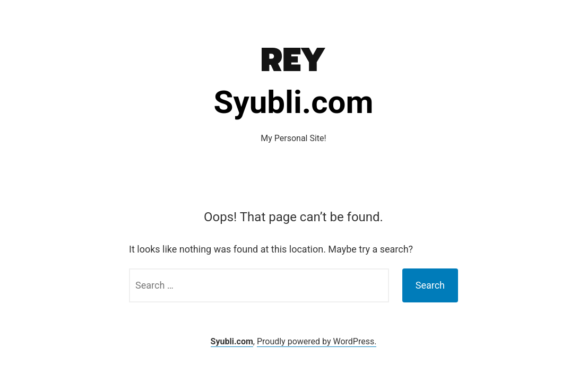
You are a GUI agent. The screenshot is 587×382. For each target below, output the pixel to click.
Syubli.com (294, 102)
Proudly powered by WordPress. (317, 341)
